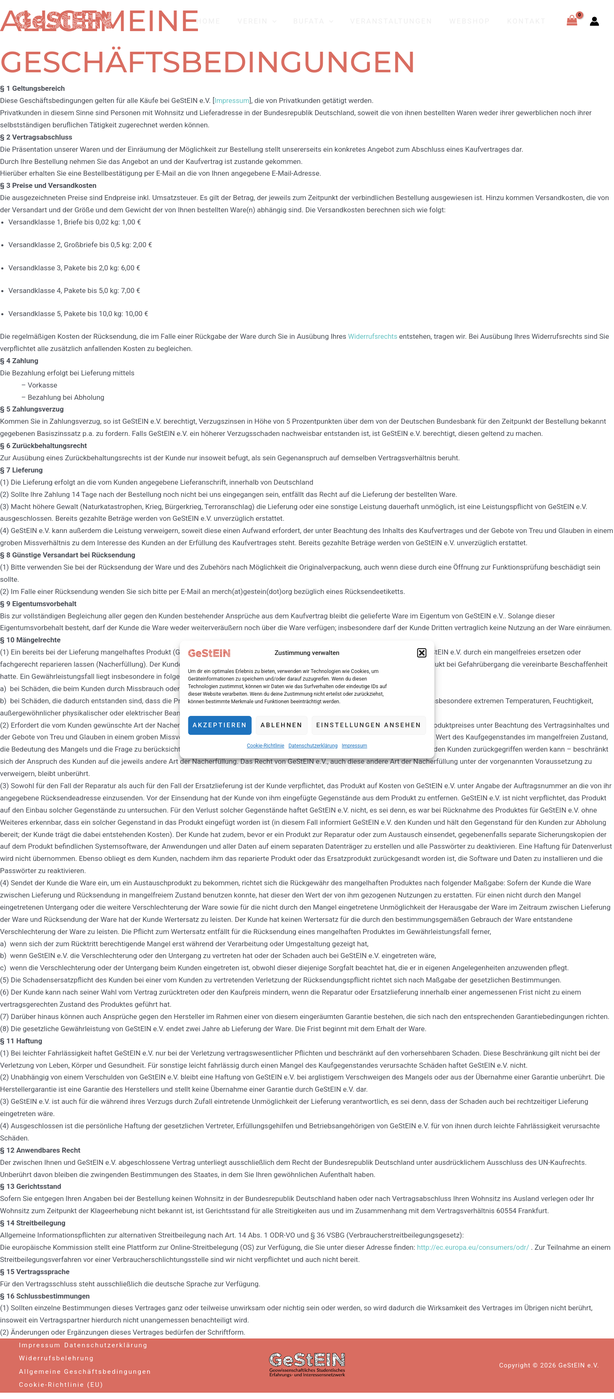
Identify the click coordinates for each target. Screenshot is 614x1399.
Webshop (473, 21)
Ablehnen (282, 725)
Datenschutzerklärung (312, 746)
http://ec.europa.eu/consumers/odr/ (474, 1247)
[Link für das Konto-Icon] (594, 21)
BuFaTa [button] (322, 21)
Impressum (354, 746)
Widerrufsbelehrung (57, 1356)
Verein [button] (268, 21)
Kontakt (528, 21)
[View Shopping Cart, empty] (572, 21)
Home (222, 21)
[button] (422, 653)
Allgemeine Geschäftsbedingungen (63, 1374)
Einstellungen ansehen (368, 725)
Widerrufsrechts (374, 336)
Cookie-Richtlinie (265, 746)
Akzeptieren (219, 725)
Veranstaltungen (397, 21)
